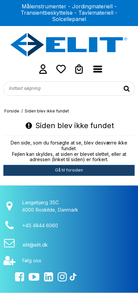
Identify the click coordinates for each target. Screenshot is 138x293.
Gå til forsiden (69, 170)
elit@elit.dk (35, 245)
